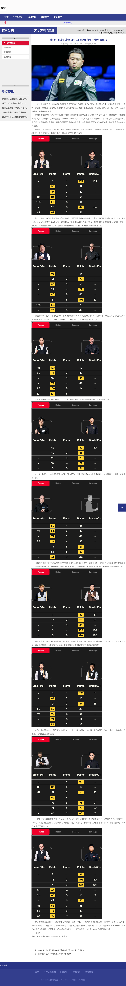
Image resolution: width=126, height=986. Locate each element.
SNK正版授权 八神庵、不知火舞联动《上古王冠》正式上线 (15, 108)
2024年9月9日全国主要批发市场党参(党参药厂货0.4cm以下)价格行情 (61, 950)
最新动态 (45, 17)
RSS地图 (72, 980)
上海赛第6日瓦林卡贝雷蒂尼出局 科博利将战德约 (54, 954)
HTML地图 (80, 980)
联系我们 (58, 17)
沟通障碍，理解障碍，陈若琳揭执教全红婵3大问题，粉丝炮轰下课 (15, 99)
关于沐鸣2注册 (19, 17)
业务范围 (32, 17)
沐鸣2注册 (90, 30)
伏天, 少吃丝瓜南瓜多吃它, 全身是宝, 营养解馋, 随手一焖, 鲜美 (15, 103)
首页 (6, 17)
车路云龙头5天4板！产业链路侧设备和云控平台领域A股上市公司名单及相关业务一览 (15, 112)
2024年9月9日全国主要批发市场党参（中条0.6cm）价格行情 (15, 117)
